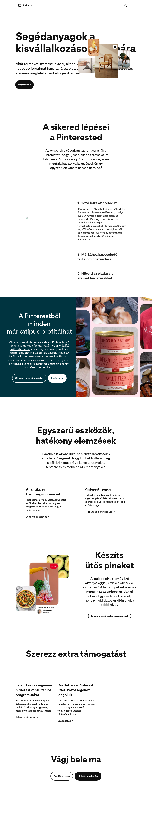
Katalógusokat (98, 231)
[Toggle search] (126, 6)
